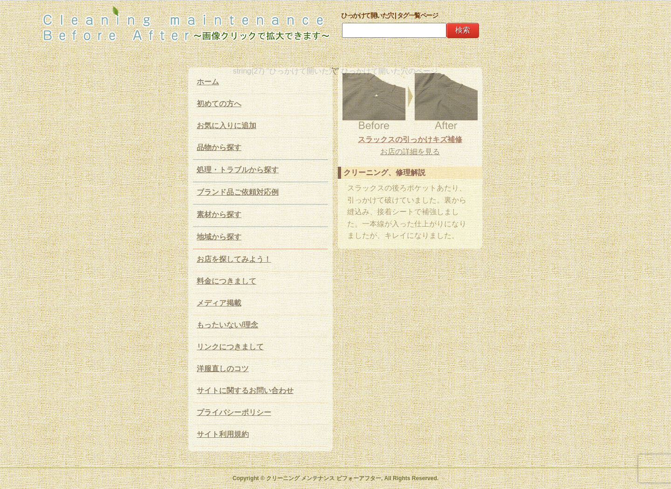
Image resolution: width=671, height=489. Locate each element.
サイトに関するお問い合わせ (245, 390)
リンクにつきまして (230, 347)
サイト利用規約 (223, 434)
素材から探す (219, 214)
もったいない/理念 (227, 325)
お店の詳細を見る (410, 152)
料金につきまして (226, 281)
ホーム (208, 82)
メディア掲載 (219, 303)
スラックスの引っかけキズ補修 (410, 139)
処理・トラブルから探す (238, 170)
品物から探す (219, 147)
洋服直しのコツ (223, 369)
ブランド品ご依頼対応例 (238, 192)
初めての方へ (219, 104)
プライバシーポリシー (234, 412)
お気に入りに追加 (226, 125)
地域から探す (219, 237)
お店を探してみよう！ (234, 259)
